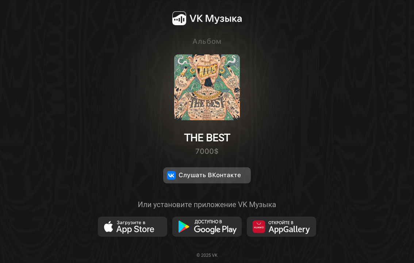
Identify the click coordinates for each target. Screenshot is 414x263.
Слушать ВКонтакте (204, 175)
